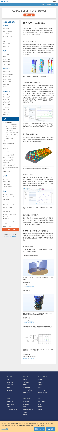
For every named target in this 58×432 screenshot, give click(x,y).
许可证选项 (10, 384)
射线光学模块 (6, 61)
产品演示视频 (26, 382)
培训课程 (40, 382)
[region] (29, 426)
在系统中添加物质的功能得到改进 (12, 135)
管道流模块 (6, 107)
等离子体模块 (6, 64)
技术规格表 (10, 382)
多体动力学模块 (7, 79)
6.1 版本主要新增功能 (9, 22)
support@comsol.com (10, 236)
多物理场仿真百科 (42, 392)
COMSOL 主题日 (11, 404)
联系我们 (40, 409)
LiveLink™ (8, 194)
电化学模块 (6, 151)
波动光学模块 (6, 59)
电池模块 (5, 141)
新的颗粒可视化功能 (11, 128)
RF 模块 (5, 56)
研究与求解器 (6, 44)
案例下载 (25, 379)
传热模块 (5, 114)
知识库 (24, 407)
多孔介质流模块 (7, 102)
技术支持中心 (26, 401)
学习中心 (40, 379)
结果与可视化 (6, 46)
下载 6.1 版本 (29, 15)
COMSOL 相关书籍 (27, 390)
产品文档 (25, 412)
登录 (43, 4)
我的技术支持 (26, 404)
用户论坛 (40, 384)
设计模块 (5, 223)
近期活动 (9, 407)
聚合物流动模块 (7, 97)
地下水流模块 (6, 104)
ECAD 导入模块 (7, 226)
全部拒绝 (50, 429)
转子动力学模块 (7, 81)
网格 (4, 41)
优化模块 (5, 179)
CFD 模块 (5, 94)
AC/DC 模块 (6, 54)
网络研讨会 (10, 401)
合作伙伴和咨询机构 (28, 409)
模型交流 (40, 387)
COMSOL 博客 (41, 390)
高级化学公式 (9, 130)
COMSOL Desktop (8, 36)
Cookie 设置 (5, 429)
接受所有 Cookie (39, 429)
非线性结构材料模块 (8, 74)
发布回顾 (9, 390)
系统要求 (9, 387)
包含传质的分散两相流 (11, 124)
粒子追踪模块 (6, 181)
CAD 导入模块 (6, 199)
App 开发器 (6, 34)
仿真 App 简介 (26, 392)
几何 (4, 39)
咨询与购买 (49, 4)
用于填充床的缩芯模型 (11, 126)
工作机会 (40, 404)
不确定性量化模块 (7, 186)
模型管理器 (6, 29)
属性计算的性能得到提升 (12, 132)
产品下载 (25, 415)
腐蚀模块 (5, 148)
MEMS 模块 (6, 84)
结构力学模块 (6, 71)
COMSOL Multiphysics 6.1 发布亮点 (29, 11)
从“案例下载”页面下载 (28, 287)
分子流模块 (6, 109)
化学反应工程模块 (7, 122)
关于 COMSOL (41, 401)
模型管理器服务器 (7, 31)
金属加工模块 (6, 112)
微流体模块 (6, 99)
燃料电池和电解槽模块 (8, 143)
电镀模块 (5, 146)
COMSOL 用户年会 (12, 409)
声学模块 (5, 86)
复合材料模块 (6, 76)
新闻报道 (40, 407)
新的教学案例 (9, 138)
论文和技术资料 (26, 387)
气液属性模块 (6, 184)
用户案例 (25, 384)
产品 (8, 379)
